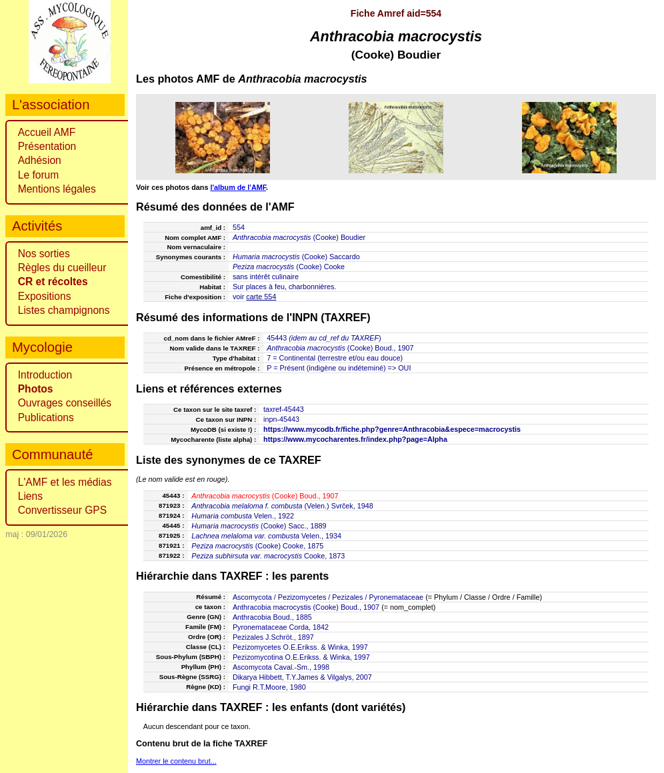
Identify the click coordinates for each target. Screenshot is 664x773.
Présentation (47, 146)
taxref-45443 (283, 409)
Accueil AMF (47, 132)
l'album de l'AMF (238, 187)
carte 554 (261, 297)
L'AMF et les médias (65, 482)
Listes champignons (64, 310)
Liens (30, 496)
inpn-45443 (281, 419)
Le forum (38, 175)
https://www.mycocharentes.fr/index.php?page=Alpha (355, 439)
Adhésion (39, 160)
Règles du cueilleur (62, 267)
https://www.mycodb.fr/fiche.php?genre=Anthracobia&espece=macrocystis (392, 429)
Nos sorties (44, 253)
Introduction (45, 375)
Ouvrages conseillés (64, 402)
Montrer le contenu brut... (176, 761)
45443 (277, 338)
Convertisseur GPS (62, 510)
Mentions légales (57, 189)
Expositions (44, 296)
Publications (46, 417)
